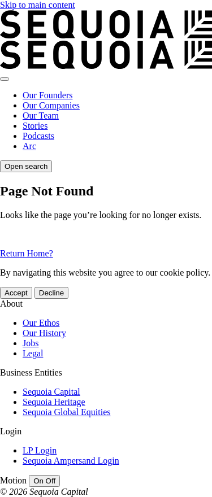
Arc (29, 146)
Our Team (41, 115)
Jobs (30, 343)
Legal (33, 353)
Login (10, 431)
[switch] (44, 481)
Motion (13, 480)
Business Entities (31, 372)
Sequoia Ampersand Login (71, 460)
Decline (51, 293)
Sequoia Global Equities (67, 412)
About (11, 303)
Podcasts (38, 136)
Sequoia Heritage (54, 402)
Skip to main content (37, 5)
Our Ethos (41, 323)
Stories (35, 125)
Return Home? (26, 253)
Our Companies (51, 105)
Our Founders (47, 95)
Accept (16, 293)
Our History (44, 333)
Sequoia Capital (51, 391)
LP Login (40, 450)
